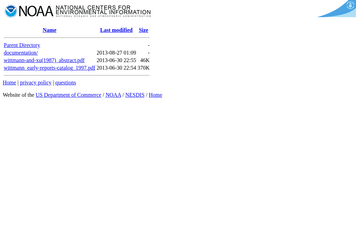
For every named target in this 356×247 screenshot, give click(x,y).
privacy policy (35, 82)
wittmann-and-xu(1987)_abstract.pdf (44, 60)
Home (9, 82)
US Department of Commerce (68, 95)
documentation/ (21, 53)
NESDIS (135, 95)
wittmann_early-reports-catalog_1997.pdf (49, 68)
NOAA (113, 95)
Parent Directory (22, 45)
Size (143, 30)
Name (50, 30)
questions (65, 82)
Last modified (116, 30)
